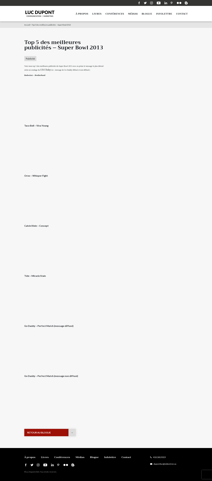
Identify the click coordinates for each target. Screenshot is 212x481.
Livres (96, 14)
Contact (182, 14)
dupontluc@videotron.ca (163, 464)
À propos (82, 14)
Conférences (114, 14)
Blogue (147, 14)
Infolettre (164, 14)
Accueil (27, 25)
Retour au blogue (39, 432)
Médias (133, 14)
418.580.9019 (158, 457)
